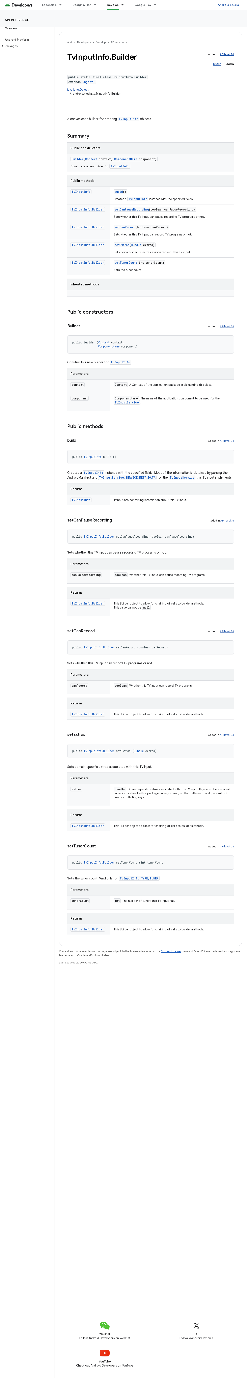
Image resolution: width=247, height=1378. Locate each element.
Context (91, 159)
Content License (171, 951)
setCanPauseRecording (132, 209)
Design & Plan (82, 5)
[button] (26, 46)
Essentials (49, 5)
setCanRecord (125, 227)
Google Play (143, 5)
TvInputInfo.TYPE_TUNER (139, 878)
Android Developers (79, 42)
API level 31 (227, 520)
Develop (101, 42)
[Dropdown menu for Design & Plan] (96, 5)
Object (87, 82)
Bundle (136, 245)
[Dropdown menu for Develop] (124, 5)
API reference (17, 20)
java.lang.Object (78, 89)
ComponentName (125, 159)
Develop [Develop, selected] (113, 5)
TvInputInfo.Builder (88, 209)
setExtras (122, 245)
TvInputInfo (128, 119)
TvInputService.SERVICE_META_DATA (127, 477)
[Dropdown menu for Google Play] (156, 5)
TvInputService (127, 402)
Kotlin (217, 64)
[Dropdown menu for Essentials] (62, 5)
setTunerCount (126, 262)
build (119, 192)
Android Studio (228, 5)
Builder (77, 159)
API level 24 (227, 54)
